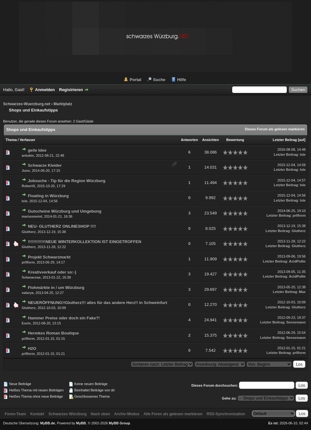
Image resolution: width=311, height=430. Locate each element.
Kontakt (37, 414)
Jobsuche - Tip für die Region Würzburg (67, 180)
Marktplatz (62, 104)
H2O (32, 348)
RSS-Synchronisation (226, 414)
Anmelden (45, 89)
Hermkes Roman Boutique (53, 333)
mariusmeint (32, 216)
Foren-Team (15, 414)
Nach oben (100, 414)
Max (302, 292)
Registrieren (71, 89)
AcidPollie (297, 261)
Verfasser (27, 140)
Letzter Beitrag (285, 140)
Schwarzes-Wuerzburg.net (26, 104)
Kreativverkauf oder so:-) (52, 272)
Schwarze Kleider (45, 165)
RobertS (28, 186)
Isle (303, 154)
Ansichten (210, 140)
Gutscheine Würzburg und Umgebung (64, 211)
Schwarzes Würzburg (67, 414)
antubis (28, 155)
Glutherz (29, 232)
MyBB (81, 423)
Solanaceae (31, 277)
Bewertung (235, 140)
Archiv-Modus (126, 414)
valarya (28, 293)
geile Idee (37, 150)
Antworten (189, 140)
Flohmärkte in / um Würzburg (56, 287)
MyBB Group (119, 423)
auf (301, 140)
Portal (135, 79)
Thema (11, 140)
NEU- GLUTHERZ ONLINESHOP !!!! (62, 226)
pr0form (299, 215)
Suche (159, 79)
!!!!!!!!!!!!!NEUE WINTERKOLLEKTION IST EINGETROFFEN (84, 241)
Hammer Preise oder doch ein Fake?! (64, 318)
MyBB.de (47, 423)
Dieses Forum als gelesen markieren (275, 129)
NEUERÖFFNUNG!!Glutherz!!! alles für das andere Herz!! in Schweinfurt (97, 302)
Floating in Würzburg (48, 195)
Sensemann (296, 322)
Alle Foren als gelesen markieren (173, 414)
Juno (26, 170)
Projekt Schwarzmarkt (49, 257)
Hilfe (181, 79)
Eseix (26, 323)
